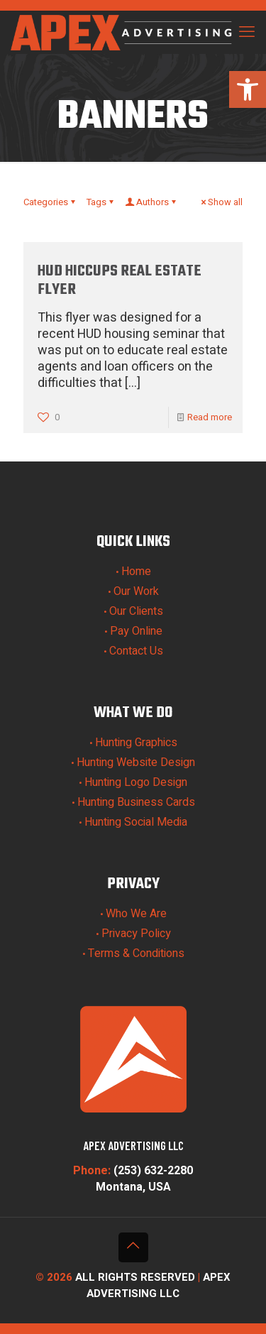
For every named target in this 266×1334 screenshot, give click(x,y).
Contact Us (136, 651)
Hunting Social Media (135, 822)
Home (136, 571)
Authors (151, 202)
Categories (50, 202)
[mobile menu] (247, 32)
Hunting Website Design (136, 762)
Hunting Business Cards (136, 802)
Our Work (136, 591)
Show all (221, 202)
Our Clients (136, 611)
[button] (247, 89)
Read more (209, 417)
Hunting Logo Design (135, 782)
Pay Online (136, 631)
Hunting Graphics (136, 742)
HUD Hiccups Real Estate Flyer (119, 280)
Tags (101, 202)
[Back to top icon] (133, 1247)
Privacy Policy (136, 933)
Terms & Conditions (136, 953)
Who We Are (136, 913)
